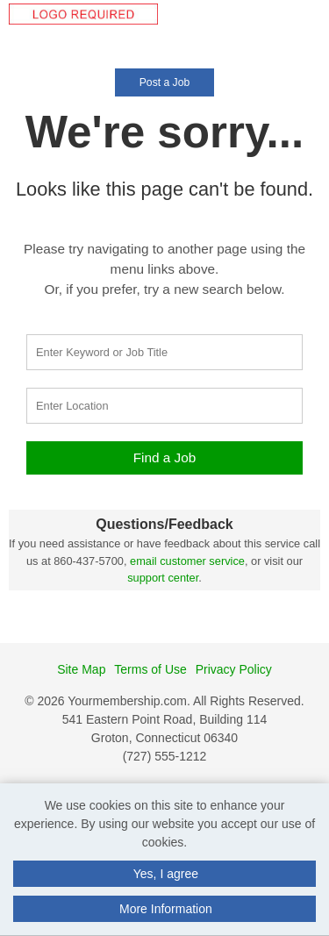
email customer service (187, 561)
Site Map (81, 669)
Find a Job (165, 457)
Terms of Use (150, 669)
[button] (323, 34)
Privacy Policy (234, 669)
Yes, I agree (165, 874)
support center (162, 577)
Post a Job (164, 82)
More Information (165, 909)
